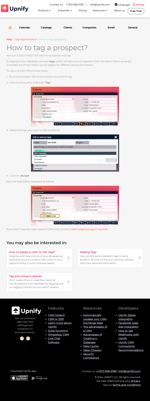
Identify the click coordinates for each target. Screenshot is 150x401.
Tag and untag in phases (25, 276)
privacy (135, 380)
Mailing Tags (88, 252)
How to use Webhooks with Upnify (128, 334)
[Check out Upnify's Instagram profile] (22, 338)
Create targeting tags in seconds (88, 229)
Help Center (91, 346)
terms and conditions (127, 384)
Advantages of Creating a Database (92, 338)
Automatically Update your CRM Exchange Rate (94, 319)
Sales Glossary (92, 350)
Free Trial (136, 11)
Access (138, 4)
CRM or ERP (56, 319)
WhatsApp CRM (58, 334)
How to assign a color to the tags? (32, 252)
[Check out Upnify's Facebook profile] (28, 338)
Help (9, 39)
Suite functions (58, 330)
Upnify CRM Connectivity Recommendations (131, 346)
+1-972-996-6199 (106, 371)
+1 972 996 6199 (74, 4)
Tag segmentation (26, 39)
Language (122, 4)
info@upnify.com (100, 4)
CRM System (56, 315)
